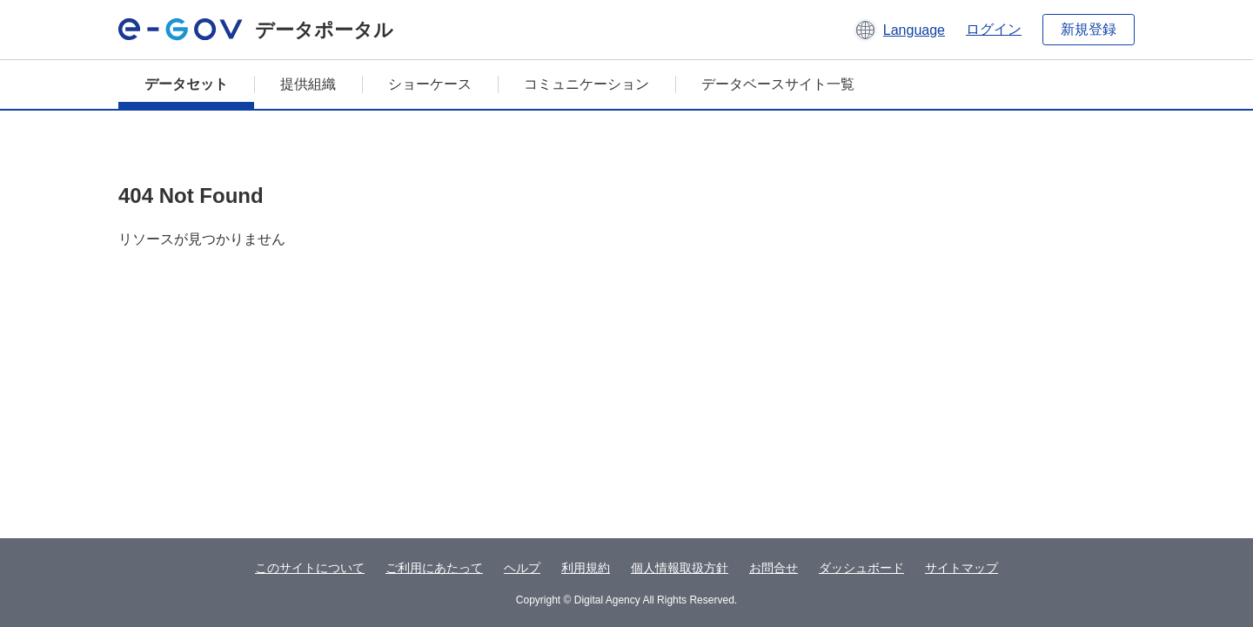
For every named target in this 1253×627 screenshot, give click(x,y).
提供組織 (308, 84)
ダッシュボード (861, 568)
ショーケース (430, 84)
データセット (186, 84)
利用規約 (585, 568)
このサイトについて (310, 568)
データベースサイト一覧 (777, 84)
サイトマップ (961, 568)
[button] (899, 29)
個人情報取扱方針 (679, 568)
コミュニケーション (586, 84)
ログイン (994, 29)
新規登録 (1088, 29)
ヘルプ (522, 568)
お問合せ (773, 568)
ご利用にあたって (434, 568)
